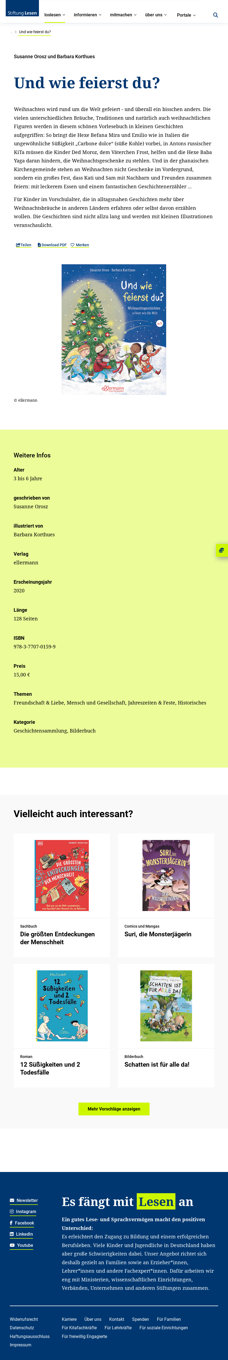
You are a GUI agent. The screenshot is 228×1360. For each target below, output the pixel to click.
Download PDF (53, 245)
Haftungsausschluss (30, 1336)
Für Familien (169, 1319)
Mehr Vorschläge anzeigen (114, 1109)
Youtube (21, 1245)
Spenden (140, 1319)
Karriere (69, 1319)
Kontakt (116, 1319)
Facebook (22, 1223)
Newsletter (24, 1200)
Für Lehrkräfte (118, 1327)
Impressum (20, 1344)
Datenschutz (22, 1327)
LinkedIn (21, 1234)
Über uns (92, 1319)
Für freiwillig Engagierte (84, 1336)
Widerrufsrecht (24, 1319)
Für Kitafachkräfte (79, 1327)
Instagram (23, 1211)
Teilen (23, 245)
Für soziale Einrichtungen (163, 1327)
